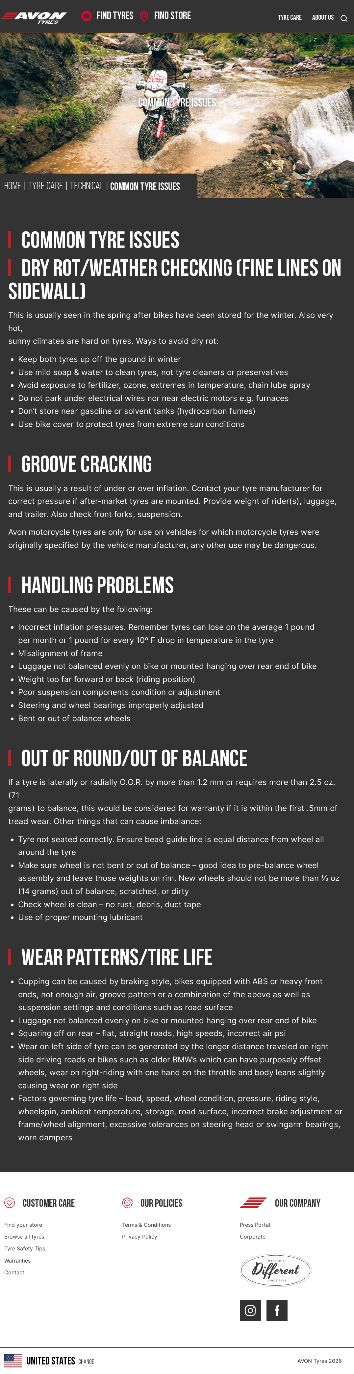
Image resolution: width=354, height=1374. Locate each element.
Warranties (17, 1260)
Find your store (23, 1224)
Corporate (253, 1236)
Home (12, 186)
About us (323, 17)
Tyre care (290, 17)
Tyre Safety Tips (24, 1248)
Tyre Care (45, 186)
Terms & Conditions (146, 1224)
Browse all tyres (24, 1236)
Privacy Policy (139, 1236)
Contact (14, 1272)
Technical (87, 186)
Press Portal (255, 1224)
